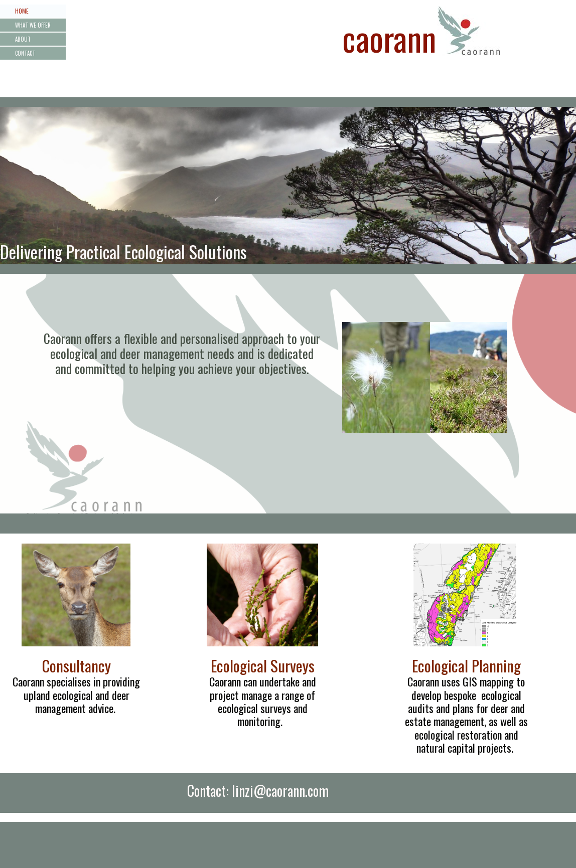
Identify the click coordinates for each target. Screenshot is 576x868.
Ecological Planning (466, 665)
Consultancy (76, 665)
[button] (353, 377)
